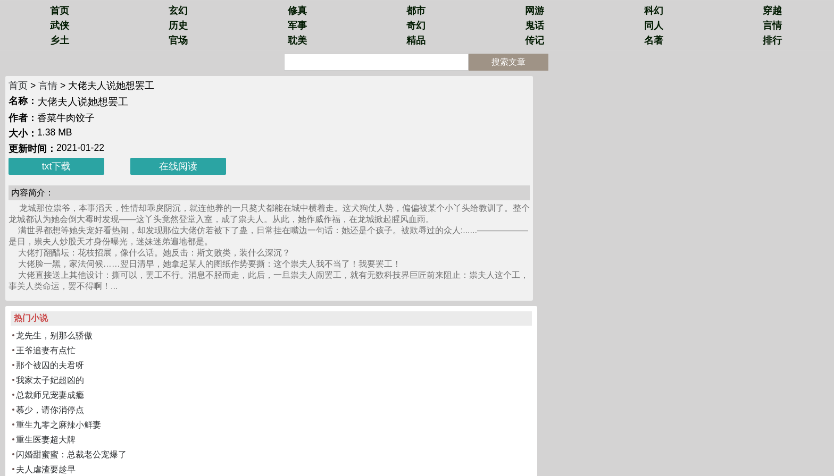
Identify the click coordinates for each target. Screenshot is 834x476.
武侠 (59, 25)
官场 (178, 40)
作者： (23, 118)
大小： (23, 133)
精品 (416, 40)
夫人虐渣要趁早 (46, 469)
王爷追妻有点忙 (46, 350)
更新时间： (32, 148)
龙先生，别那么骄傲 (54, 335)
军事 (297, 25)
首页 (59, 10)
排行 (772, 40)
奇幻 (416, 25)
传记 (534, 40)
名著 (653, 40)
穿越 (772, 10)
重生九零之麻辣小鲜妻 (58, 424)
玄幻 (178, 10)
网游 (534, 10)
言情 (772, 25)
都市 (416, 10)
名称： (23, 101)
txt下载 (56, 166)
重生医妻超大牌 (46, 439)
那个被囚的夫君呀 (50, 365)
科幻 (653, 10)
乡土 (59, 40)
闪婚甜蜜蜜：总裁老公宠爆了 (71, 454)
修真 (297, 10)
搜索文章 (508, 61)
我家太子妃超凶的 (50, 380)
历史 (178, 25)
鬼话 (534, 25)
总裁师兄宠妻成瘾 (50, 395)
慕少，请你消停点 (50, 409)
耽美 (297, 40)
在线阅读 (178, 166)
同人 (653, 25)
